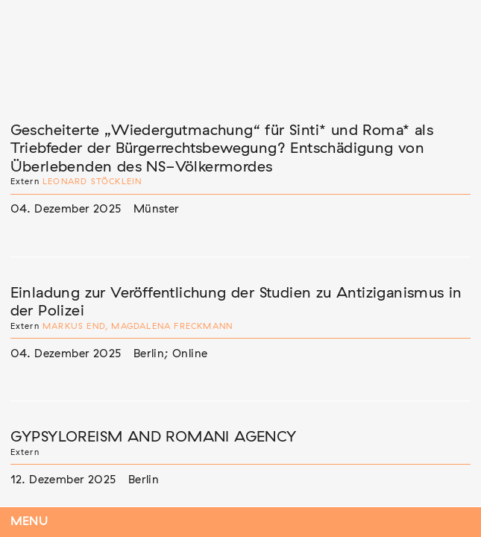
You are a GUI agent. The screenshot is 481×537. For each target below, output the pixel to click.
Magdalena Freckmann (172, 326)
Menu (29, 521)
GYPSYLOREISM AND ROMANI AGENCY (153, 437)
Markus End (74, 326)
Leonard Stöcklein (92, 182)
